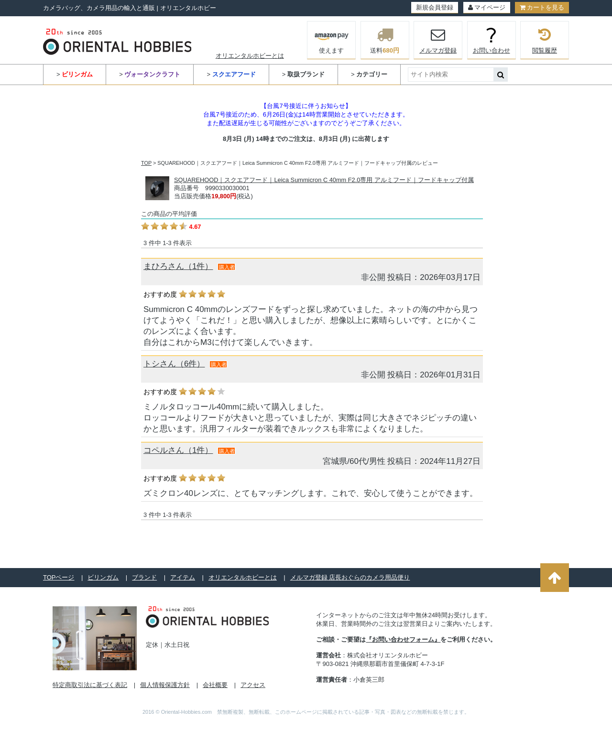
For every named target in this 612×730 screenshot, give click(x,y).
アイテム (182, 577)
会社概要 (215, 684)
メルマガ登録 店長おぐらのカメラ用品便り (350, 577)
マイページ (486, 7)
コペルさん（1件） (178, 450)
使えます (331, 39)
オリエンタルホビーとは (250, 55)
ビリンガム (103, 577)
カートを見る (542, 7)
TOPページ (59, 577)
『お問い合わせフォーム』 (403, 639)
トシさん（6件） (174, 363)
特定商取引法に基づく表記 (90, 684)
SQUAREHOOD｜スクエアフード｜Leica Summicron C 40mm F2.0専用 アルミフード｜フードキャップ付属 (324, 179)
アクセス (252, 684)
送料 (385, 40)
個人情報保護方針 (165, 684)
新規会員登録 (434, 7)
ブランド (144, 577)
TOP (146, 163)
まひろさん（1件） (178, 266)
